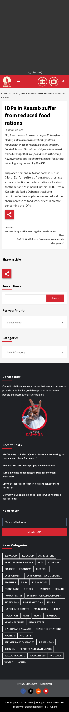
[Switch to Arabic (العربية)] (34, 73)
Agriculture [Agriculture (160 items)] (46, 555)
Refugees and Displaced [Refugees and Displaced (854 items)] (19, 642)
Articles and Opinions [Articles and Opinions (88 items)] (19, 562)
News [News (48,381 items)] (26, 615)
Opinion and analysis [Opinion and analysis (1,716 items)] (18, 629)
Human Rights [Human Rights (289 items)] (13, 595)
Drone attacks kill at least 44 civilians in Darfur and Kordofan (30, 485)
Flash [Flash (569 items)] (24, 582)
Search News (11, 286)
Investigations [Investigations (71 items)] (33, 602)
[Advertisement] (34, 35)
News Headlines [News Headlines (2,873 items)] (14, 622)
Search (55, 298)
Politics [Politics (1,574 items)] (10, 635)
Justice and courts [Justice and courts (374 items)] (17, 609)
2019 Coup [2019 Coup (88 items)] (11, 555)
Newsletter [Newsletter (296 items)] (36, 622)
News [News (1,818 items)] (37, 615)
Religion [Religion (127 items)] (10, 649)
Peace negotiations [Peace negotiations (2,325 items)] (48, 629)
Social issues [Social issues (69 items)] (38, 655)
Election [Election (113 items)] (41, 569)
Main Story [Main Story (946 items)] (41, 609)
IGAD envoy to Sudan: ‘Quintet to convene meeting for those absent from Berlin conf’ (33, 456)
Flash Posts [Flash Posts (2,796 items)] (39, 582)
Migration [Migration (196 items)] (11, 615)
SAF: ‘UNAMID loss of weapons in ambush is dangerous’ (34, 239)
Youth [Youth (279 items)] (22, 662)
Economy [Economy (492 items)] (25, 569)
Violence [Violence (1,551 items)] (56, 655)
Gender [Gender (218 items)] (28, 589)
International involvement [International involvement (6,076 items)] (45, 595)
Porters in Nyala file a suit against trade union (34, 229)
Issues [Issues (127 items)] (51, 602)
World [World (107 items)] (9, 662)
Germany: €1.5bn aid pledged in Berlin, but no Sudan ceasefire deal (31, 496)
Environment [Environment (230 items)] (13, 575)
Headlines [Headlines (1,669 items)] (44, 589)
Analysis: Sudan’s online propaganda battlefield (28, 465)
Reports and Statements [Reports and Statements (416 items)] (36, 649)
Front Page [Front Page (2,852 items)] (12, 589)
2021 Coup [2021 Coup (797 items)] (27, 555)
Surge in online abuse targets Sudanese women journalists (29, 474)
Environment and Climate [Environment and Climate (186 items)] (43, 575)
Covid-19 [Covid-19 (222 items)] (53, 562)
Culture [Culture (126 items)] (10, 569)
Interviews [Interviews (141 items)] (12, 602)
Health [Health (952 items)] (59, 589)
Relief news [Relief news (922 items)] (46, 642)
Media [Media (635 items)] (56, 609)
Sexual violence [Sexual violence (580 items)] (15, 655)
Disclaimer (46, 683)
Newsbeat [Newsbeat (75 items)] (51, 615)
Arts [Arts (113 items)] (40, 562)
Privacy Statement (27, 683)
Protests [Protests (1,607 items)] (25, 635)
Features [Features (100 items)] (10, 582)
